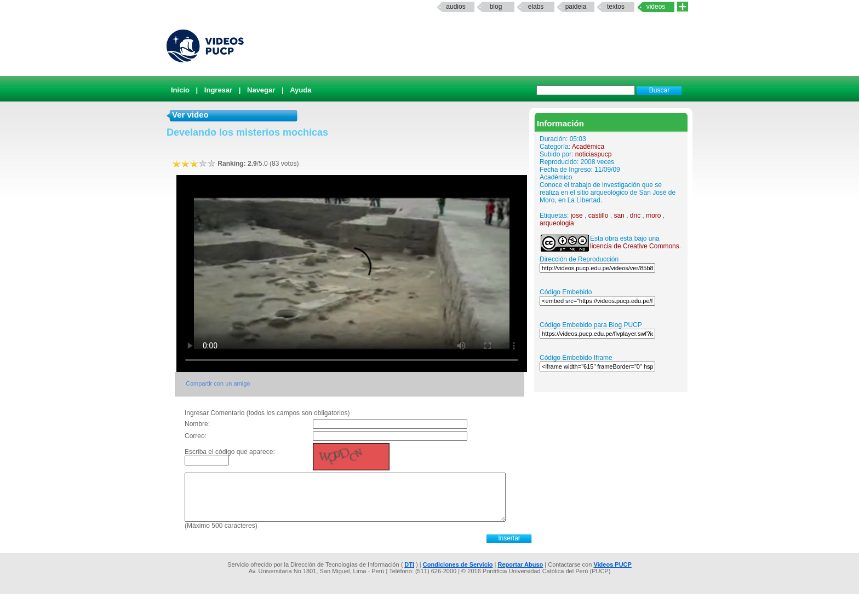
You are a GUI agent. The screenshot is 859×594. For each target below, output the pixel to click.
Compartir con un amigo (218, 383)
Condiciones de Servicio (458, 564)
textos (616, 6)
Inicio (180, 90)
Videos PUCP (612, 564)
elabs (536, 6)
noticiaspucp (593, 154)
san (619, 215)
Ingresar (218, 90)
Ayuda (300, 90)
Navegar (261, 90)
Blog (496, 6)
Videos (656, 6)
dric (635, 215)
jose (577, 215)
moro (653, 215)
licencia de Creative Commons (634, 246)
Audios (455, 6)
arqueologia (557, 223)
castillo (598, 215)
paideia (576, 6)
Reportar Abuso (520, 564)
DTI (409, 564)
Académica (588, 146)
